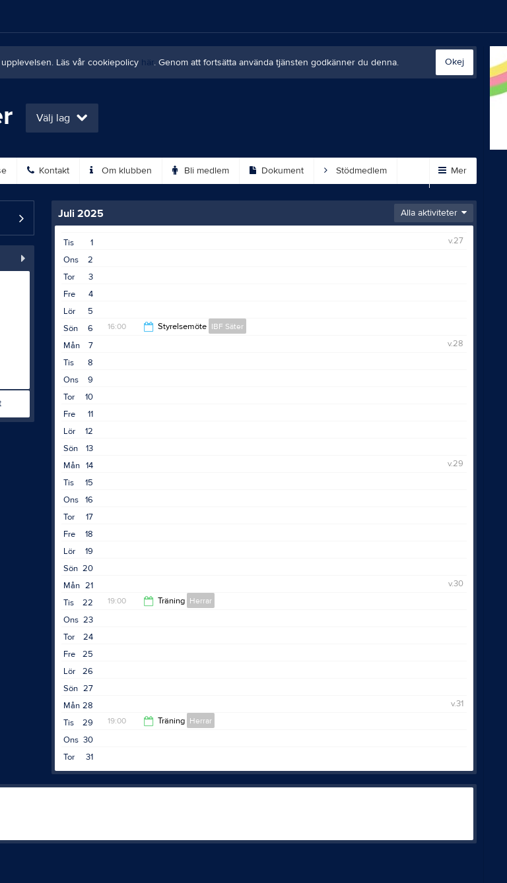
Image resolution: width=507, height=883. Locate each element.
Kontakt (48, 171)
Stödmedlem (355, 171)
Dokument (277, 171)
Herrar (200, 600)
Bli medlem (200, 171)
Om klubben (121, 171)
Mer (452, 171)
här (147, 63)
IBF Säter (227, 326)
